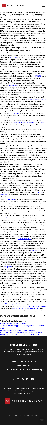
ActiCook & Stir (13, 113)
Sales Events (23, 361)
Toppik (42, 122)
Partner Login (38, 369)
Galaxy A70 (13, 57)
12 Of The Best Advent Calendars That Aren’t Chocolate (20, 335)
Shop (19, 365)
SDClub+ (26, 365)
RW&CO (38, 76)
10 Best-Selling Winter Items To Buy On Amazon (17, 330)
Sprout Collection (24, 239)
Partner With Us (17, 369)
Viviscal (34, 122)
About (5, 369)
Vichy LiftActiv (13, 85)
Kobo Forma (38, 192)
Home (13, 361)
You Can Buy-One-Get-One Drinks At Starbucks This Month (21, 332)
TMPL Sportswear (19, 122)
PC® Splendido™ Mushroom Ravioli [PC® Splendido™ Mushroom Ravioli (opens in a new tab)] (34, 306)
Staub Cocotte (35, 250)
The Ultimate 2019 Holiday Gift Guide (13, 323)
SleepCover (4, 194)
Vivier (29, 122)
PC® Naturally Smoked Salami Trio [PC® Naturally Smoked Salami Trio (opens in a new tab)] (15, 304)
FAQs (28, 369)
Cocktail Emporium (7, 218)
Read (33, 361)
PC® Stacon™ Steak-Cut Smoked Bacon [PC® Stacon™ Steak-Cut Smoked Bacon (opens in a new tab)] (26, 308)
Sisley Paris (8, 267)
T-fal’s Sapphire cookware (36, 99)
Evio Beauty (10, 199)
